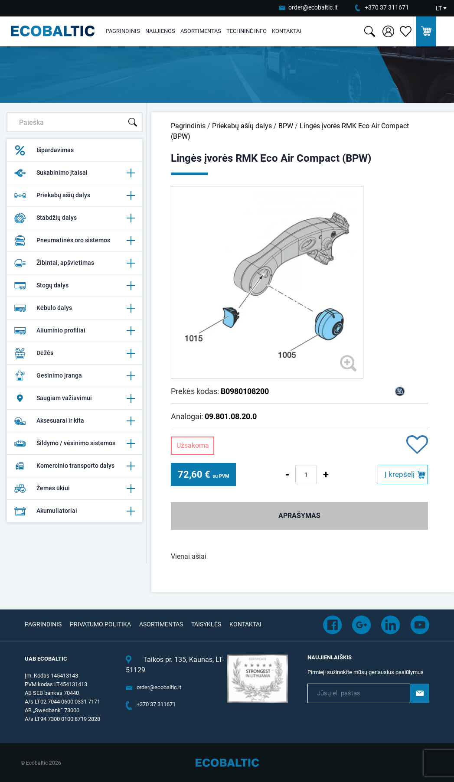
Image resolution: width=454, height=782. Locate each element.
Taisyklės (206, 624)
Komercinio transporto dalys (74, 466)
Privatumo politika (100, 624)
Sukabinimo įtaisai (74, 173)
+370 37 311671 (387, 7)
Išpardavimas (43, 150)
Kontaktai (286, 31)
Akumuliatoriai (74, 511)
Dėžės (74, 353)
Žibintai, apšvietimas (74, 263)
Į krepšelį (400, 474)
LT (439, 8)
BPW (285, 126)
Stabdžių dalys (74, 218)
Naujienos (160, 31)
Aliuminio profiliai (74, 331)
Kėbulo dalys (74, 308)
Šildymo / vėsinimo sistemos (74, 443)
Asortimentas (200, 31)
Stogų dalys (74, 285)
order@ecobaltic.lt (313, 7)
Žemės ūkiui (74, 488)
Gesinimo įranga (74, 376)
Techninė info (246, 31)
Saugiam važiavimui (74, 398)
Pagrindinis (123, 31)
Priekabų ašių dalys (74, 195)
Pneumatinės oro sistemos (74, 240)
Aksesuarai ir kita (74, 421)
